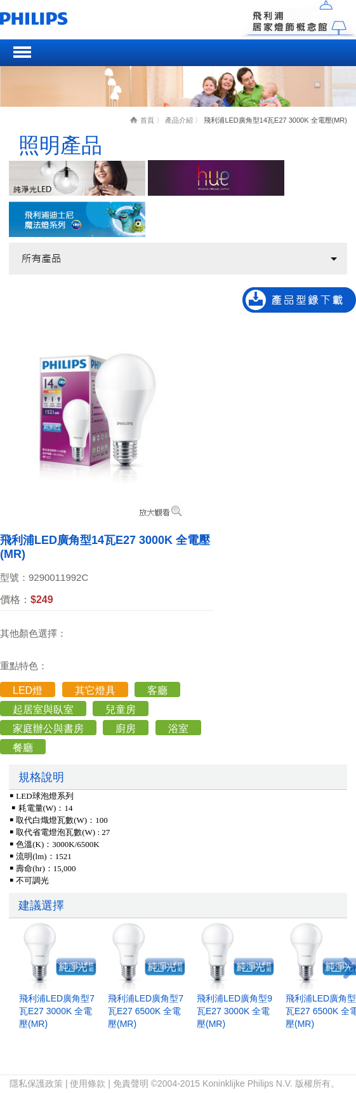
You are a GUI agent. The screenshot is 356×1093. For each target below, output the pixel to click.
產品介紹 (179, 120)
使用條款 (87, 1083)
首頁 (147, 120)
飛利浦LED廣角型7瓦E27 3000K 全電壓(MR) (57, 1011)
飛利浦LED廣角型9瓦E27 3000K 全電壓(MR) (234, 1011)
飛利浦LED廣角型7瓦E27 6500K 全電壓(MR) (145, 1011)
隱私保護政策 (36, 1083)
